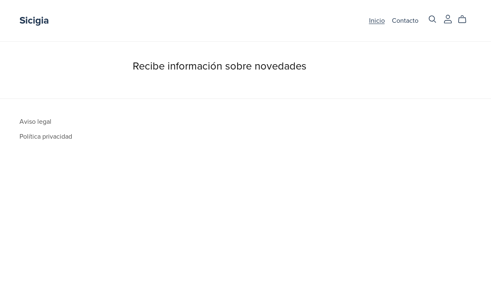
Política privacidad (45, 136)
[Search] (432, 19)
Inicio (377, 20)
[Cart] (465, 19)
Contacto (405, 20)
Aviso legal (35, 122)
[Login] (448, 18)
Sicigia (34, 20)
